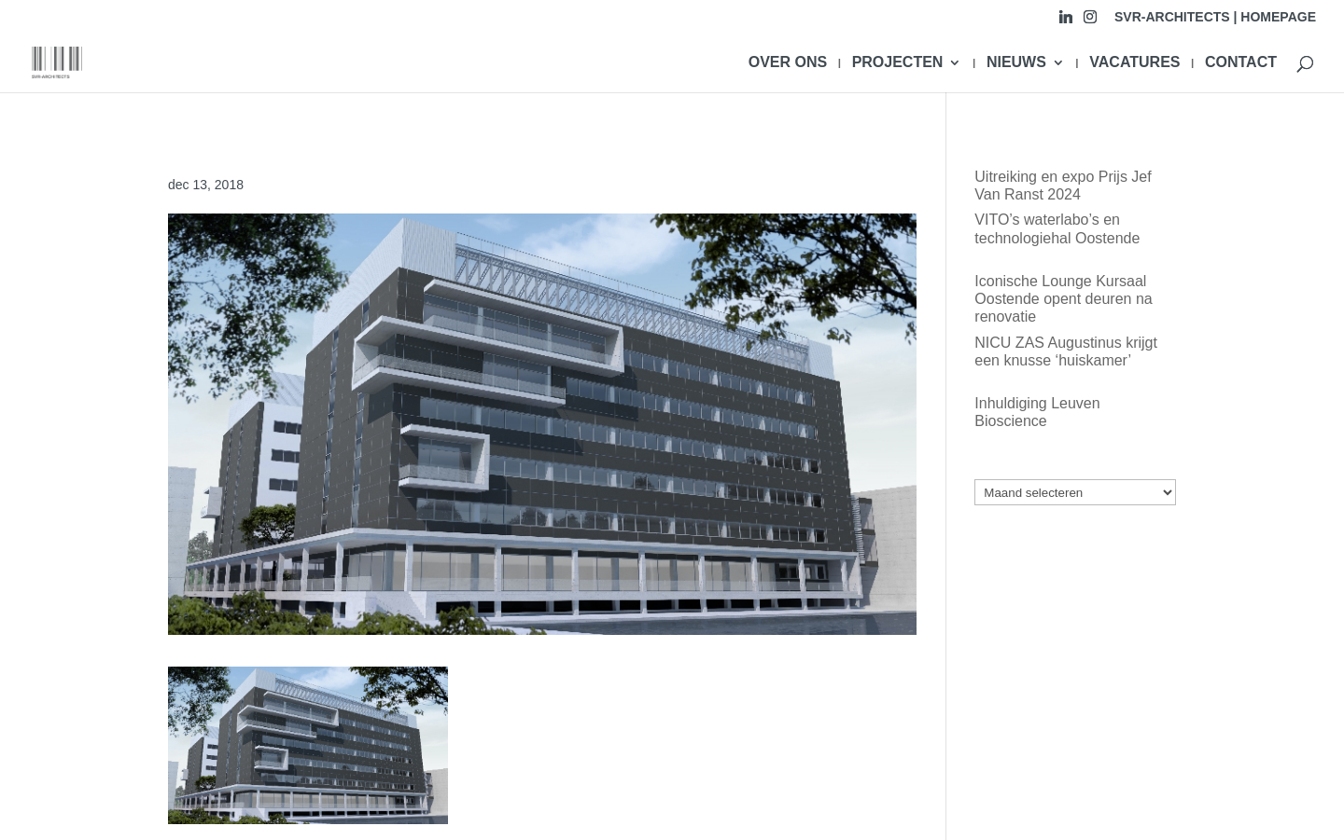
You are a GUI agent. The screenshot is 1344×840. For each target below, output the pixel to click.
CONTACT (1241, 63)
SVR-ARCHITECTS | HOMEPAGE (1215, 17)
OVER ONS (788, 63)
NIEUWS (1016, 63)
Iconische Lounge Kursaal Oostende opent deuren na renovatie (1063, 298)
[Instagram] (1090, 22)
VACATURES (1134, 63)
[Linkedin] (1065, 22)
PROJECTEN (898, 63)
